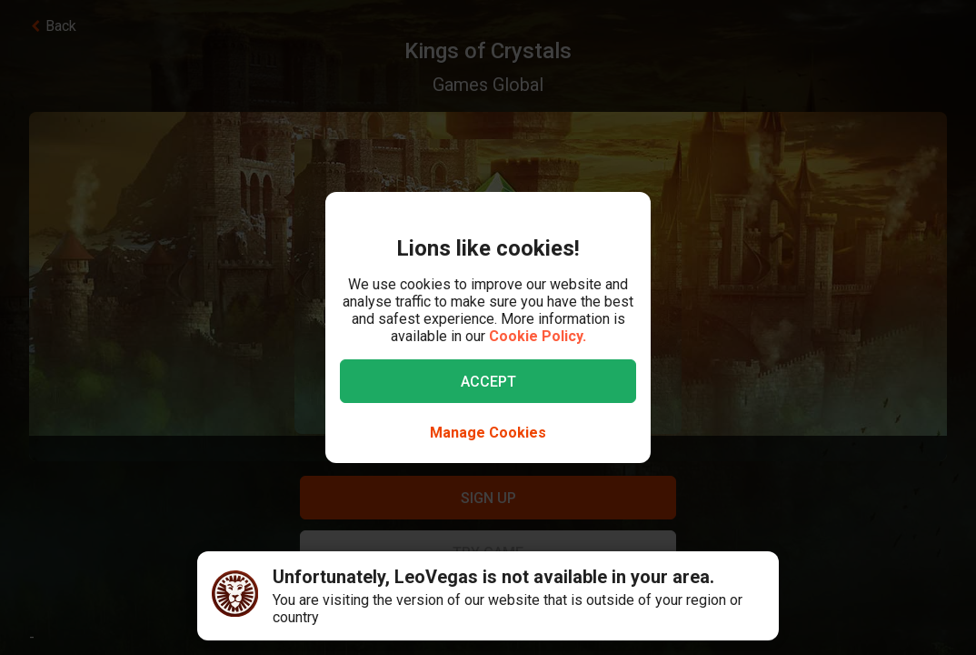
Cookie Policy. (537, 336)
